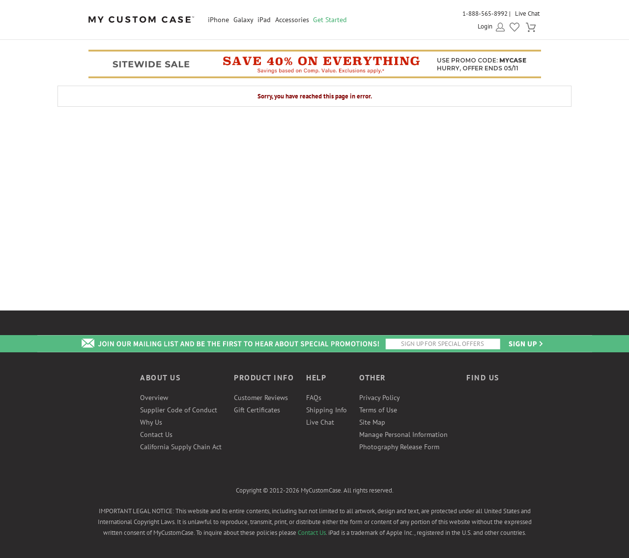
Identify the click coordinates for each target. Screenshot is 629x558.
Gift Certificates (257, 409)
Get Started (330, 19)
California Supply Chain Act (181, 446)
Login (485, 26)
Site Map (372, 422)
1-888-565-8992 (485, 13)
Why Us (151, 422)
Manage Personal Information (403, 434)
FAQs (313, 397)
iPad (264, 19)
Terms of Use (378, 409)
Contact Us (156, 434)
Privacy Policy (379, 397)
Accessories (292, 19)
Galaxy (243, 19)
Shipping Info (326, 409)
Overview (154, 397)
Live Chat (527, 13)
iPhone (218, 19)
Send (525, 343)
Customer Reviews (261, 397)
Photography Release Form (399, 446)
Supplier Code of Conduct (178, 409)
